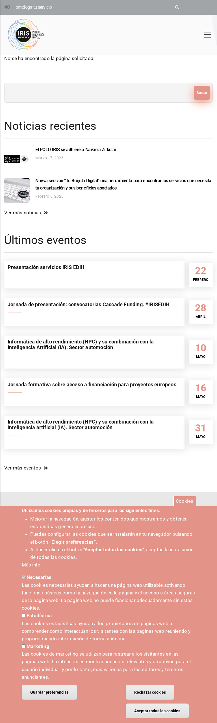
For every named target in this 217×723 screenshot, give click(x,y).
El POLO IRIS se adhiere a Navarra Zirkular (75, 149)
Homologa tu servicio (32, 7)
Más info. (32, 572)
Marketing (38, 654)
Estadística (39, 623)
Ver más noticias (22, 212)
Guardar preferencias (49, 700)
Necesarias (39, 585)
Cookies (184, 508)
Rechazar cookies (150, 700)
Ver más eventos (22, 468)
